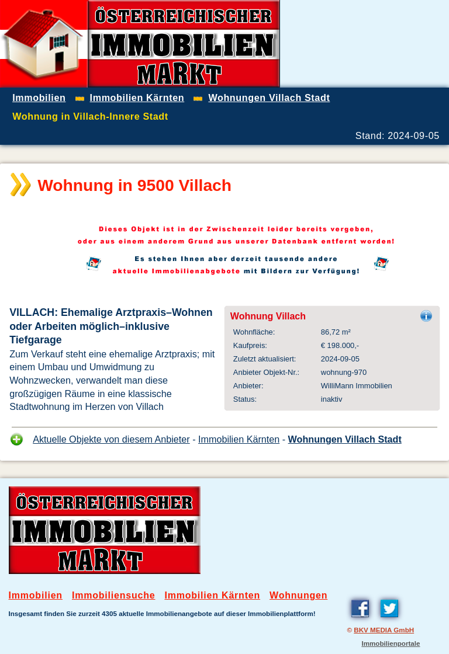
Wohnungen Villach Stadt (345, 439)
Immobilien (36, 595)
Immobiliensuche (114, 595)
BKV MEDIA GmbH (384, 630)
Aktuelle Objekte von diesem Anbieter (111, 439)
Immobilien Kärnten (238, 439)
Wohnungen (298, 595)
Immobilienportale (390, 643)
